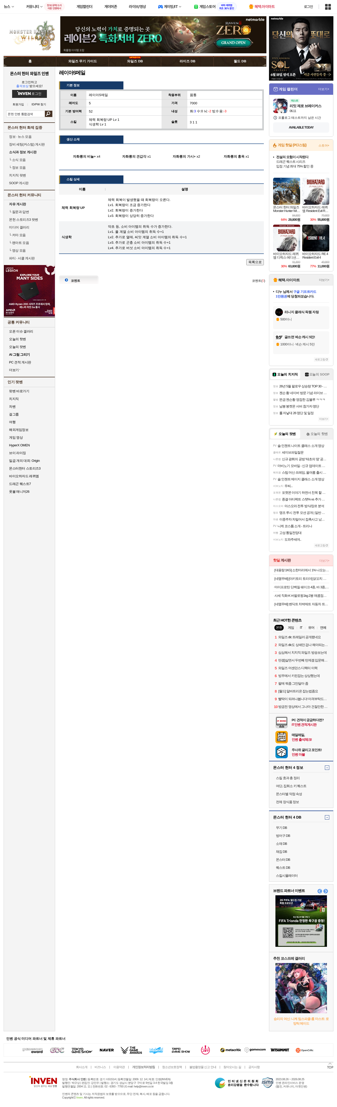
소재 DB (281, 844)
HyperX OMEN (19, 445)
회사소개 (81, 1067)
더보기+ (323, 89)
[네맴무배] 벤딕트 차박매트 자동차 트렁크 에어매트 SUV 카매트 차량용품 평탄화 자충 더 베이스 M (301, 604)
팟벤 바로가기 (19, 391)
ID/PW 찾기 (39, 104)
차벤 (12, 406)
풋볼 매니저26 (19, 491)
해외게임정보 (18, 429)
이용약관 (119, 1067)
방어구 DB (283, 836)
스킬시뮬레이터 (287, 876)
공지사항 (254, 1067)
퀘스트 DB (283, 868)
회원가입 (18, 104)
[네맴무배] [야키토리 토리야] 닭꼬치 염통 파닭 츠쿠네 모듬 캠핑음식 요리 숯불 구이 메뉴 (301, 579)
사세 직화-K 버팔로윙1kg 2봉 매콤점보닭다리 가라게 (301, 596)
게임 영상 (16, 437)
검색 (48, 114)
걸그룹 (14, 414)
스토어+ (323, 145)
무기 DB (281, 828)
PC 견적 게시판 (20, 362)
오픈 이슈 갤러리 (21, 331)
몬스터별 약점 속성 (289, 794)
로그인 (308, 7)
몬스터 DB (283, 860)
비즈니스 (100, 1067)
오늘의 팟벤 (17, 346)
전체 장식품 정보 (287, 802)
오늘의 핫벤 (17, 339)
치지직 (14, 399)
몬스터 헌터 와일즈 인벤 (29, 73)
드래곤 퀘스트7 (20, 484)
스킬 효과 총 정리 (288, 778)
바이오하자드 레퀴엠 (24, 476)
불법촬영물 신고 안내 (202, 1067)
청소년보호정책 (172, 1067)
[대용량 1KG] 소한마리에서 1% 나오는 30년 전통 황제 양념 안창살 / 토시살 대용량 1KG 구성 (301, 570)
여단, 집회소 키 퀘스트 (291, 786)
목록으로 (255, 262)
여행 (12, 422)
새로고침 (320, 359)
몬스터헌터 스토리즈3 (24, 468)
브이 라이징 (17, 453)
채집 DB (281, 852)
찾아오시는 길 (232, 1067)
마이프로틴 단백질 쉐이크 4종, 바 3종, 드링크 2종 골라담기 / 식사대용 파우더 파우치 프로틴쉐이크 (301, 587)
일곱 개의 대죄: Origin (24, 460)
